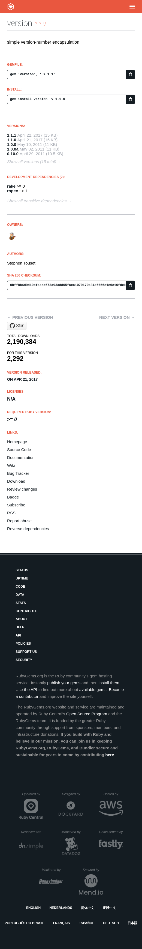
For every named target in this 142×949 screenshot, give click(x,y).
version (19, 23)
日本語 (132, 923)
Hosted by (113, 794)
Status (22, 570)
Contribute (26, 611)
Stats (21, 603)
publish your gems (63, 682)
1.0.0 (11, 144)
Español (86, 923)
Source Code (19, 449)
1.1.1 (11, 135)
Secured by (93, 870)
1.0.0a (13, 149)
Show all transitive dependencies (37, 201)
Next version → (117, 317)
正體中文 (109, 908)
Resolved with (32, 832)
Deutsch (111, 923)
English (33, 908)
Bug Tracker (18, 473)
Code (20, 586)
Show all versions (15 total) (31, 161)
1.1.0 (11, 139)
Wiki (11, 465)
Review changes (22, 489)
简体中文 (87, 908)
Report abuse (19, 520)
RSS (11, 512)
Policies (23, 643)
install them (109, 682)
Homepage (17, 441)
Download (16, 481)
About (21, 619)
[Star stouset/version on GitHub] (16, 326)
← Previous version (30, 317)
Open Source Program (86, 713)
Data (20, 595)
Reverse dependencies (28, 528)
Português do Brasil (24, 923)
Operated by (32, 796)
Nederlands (60, 908)
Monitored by (72, 832)
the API (30, 689)
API (18, 635)
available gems (93, 689)
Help (20, 627)
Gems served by (111, 832)
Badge (13, 497)
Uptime (22, 578)
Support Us (26, 652)
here (109, 754)
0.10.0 (13, 153)
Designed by (72, 794)
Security (24, 660)
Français (61, 923)
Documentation (21, 457)
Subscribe (16, 505)
